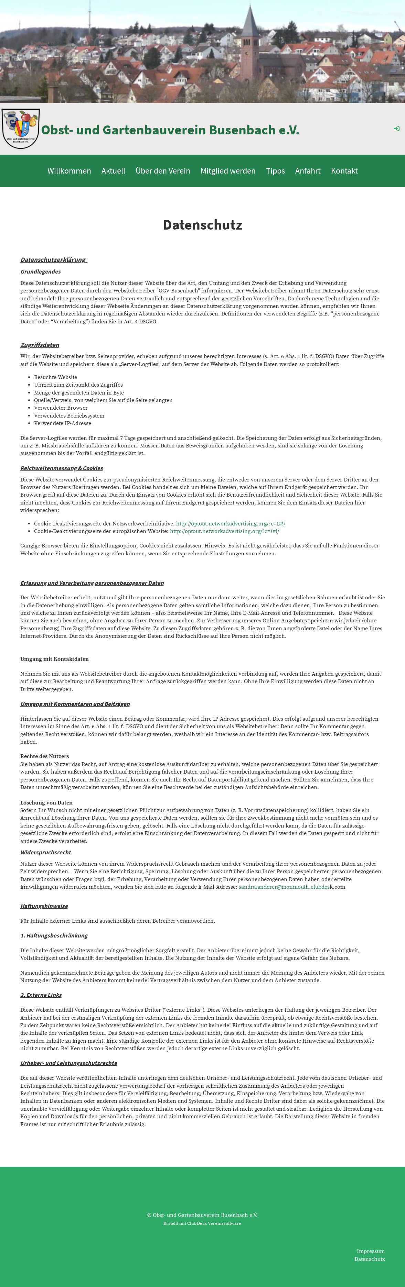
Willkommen (69, 170)
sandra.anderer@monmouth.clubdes (284, 887)
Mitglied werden (228, 170)
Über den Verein (163, 170)
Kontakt (344, 170)
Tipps (275, 170)
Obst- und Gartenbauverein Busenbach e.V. (170, 129)
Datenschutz (369, 1259)
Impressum (371, 1251)
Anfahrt (308, 170)
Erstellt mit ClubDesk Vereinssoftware (202, 1223)
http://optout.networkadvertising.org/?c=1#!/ (230, 523)
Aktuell (113, 170)
